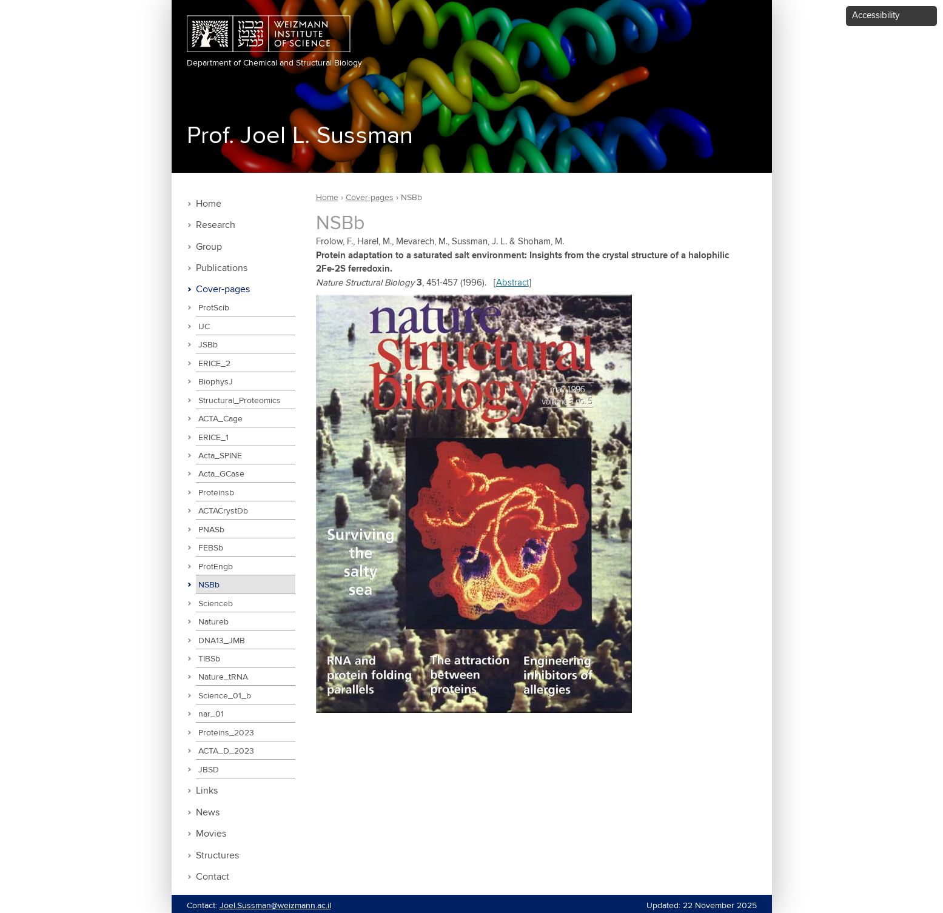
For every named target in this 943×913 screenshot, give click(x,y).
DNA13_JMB (221, 640)
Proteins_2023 (226, 732)
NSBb (209, 585)
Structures (217, 855)
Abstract (512, 283)
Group (209, 247)
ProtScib (213, 308)
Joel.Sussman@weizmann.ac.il (275, 905)
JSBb (208, 344)
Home (208, 204)
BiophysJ (215, 381)
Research (215, 225)
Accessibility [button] (875, 15)
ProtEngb (215, 566)
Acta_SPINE (220, 455)
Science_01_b (224, 696)
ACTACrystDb (223, 511)
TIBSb (209, 659)
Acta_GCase (221, 474)
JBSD (208, 769)
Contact (212, 877)
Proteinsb (216, 492)
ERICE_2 (214, 363)
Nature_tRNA (223, 677)
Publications (221, 268)
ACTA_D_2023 (226, 751)
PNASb (211, 529)
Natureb (213, 622)
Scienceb (215, 603)
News (208, 812)
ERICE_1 (213, 437)
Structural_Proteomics (239, 400)
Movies (211, 834)
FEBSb (210, 548)
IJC (204, 326)
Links (207, 791)
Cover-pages (223, 289)
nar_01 (211, 714)
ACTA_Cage (220, 418)
